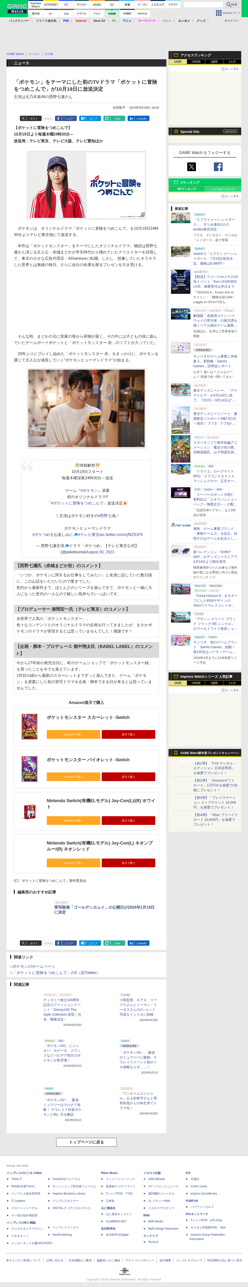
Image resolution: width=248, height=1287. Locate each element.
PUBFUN (192, 1201)
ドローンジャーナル (24, 1208)
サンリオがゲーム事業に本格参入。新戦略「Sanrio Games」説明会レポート (215, 361)
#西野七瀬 (107, 516)
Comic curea (199, 1186)
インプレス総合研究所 (25, 1193)
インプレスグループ (189, 1260)
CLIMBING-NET (116, 1221)
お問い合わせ (54, 1260)
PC (114, 21)
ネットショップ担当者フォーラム (74, 1186)
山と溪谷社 (108, 1208)
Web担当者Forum (22, 1186)
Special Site (190, 132)
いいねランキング (223, 189)
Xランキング (190, 182)
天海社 (195, 1179)
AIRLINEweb (156, 1179)
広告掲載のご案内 (80, 1260)
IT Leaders (18, 1201)
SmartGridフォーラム (66, 1179)
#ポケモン (89, 490)
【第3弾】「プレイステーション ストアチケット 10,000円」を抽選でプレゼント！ (214, 802)
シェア (69, 118)
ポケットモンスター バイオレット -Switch (88, 759)
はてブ (93, 118)
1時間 (178, 61)
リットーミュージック (120, 1179)
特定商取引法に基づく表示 (224, 1260)
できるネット (20, 1236)
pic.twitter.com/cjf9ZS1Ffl (121, 535)
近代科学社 (108, 1228)
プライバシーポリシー (139, 1260)
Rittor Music (109, 1173)
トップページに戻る (86, 1142)
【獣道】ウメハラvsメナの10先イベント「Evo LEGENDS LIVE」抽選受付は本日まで (215, 281)
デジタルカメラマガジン (27, 1228)
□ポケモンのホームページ (32, 966)
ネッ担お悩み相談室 (24, 1215)
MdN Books (155, 1221)
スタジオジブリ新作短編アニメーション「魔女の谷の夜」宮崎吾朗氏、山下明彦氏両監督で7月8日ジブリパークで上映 (215, 452)
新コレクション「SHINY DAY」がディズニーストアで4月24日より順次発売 (215, 557)
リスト (48, 118)
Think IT (16, 1179)
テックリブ (150, 1236)
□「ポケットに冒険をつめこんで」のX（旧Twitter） (55, 973)
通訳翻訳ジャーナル (161, 1193)
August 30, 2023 (100, 552)
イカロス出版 (152, 1173)
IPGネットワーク (197, 1214)
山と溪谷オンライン (119, 1214)
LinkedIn (142, 118)
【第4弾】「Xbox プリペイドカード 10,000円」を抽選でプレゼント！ (215, 819)
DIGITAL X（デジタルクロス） (73, 1208)
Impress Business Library (69, 1193)
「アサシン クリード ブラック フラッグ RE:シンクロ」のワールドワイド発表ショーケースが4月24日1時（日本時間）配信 (215, 628)
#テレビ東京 (89, 535)
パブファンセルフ (202, 1207)
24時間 (195, 61)
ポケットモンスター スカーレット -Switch (88, 717)
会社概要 (165, 1260)
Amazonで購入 (73, 734)
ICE (188, 1173)
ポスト (34, 118)
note (117, 118)
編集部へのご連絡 (108, 1260)
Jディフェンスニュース (163, 1186)
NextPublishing (62, 1234)
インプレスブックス (66, 1227)
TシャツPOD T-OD (119, 1193)
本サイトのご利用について (23, 1260)
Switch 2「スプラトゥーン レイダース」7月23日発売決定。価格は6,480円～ (215, 258)
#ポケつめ (41, 535)
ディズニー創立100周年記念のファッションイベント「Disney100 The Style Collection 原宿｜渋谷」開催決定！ (62, 1009)
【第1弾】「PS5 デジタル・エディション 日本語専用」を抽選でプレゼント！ (214, 768)
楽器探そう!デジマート (121, 1186)
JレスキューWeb (159, 1201)
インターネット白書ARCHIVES (31, 1243)
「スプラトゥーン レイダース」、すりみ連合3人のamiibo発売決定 (214, 224)
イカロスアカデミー (161, 1208)
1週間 (214, 61)
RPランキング (187, 189)
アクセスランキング (195, 55)
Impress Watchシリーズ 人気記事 (206, 676)
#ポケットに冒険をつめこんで (77, 503)
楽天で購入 (128, 734)
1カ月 (232, 61)
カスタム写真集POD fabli (208, 1227)
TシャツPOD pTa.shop (206, 1220)
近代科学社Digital (117, 1234)
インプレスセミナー (66, 1201)
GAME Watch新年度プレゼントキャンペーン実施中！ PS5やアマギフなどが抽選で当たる (209, 754)
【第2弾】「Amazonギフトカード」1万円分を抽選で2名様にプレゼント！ (215, 785)
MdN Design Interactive (163, 1228)
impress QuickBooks (204, 1193)
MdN (146, 1215)
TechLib (153, 1242)
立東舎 (110, 1201)
